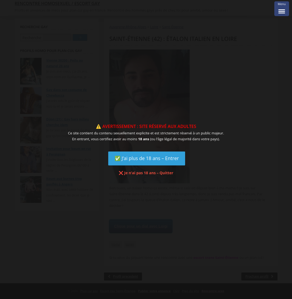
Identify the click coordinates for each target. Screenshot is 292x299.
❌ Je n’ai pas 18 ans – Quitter (146, 172)
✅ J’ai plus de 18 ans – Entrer (147, 158)
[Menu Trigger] (281, 8)
